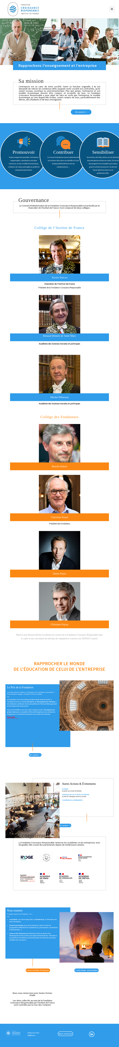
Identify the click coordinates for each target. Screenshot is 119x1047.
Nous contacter (65, 1034)
